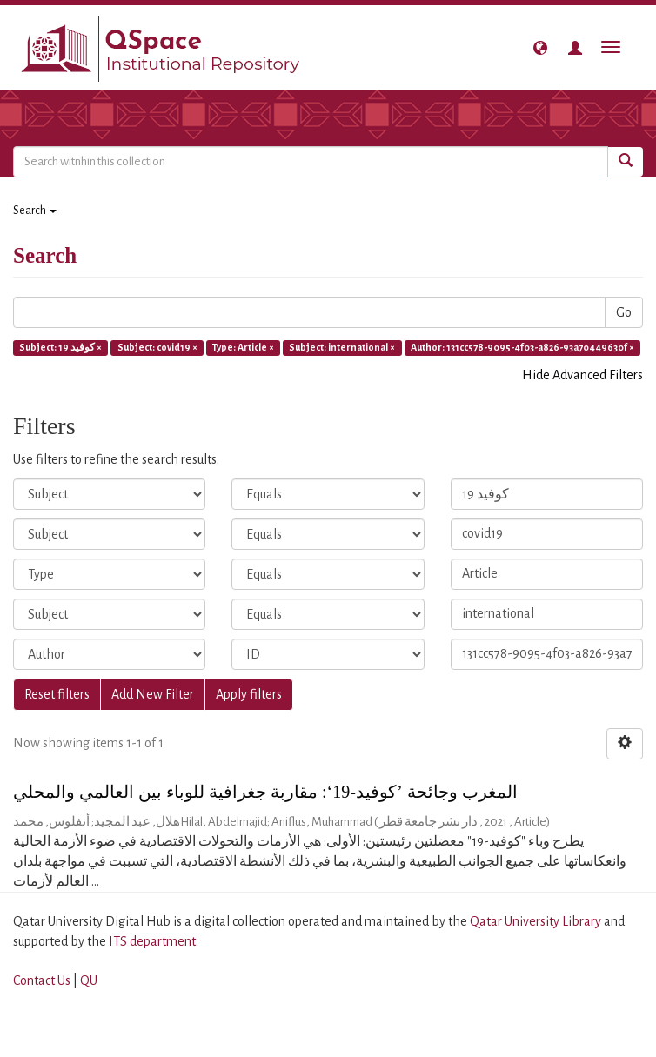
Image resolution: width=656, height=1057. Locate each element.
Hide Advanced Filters (582, 375)
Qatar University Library (537, 921)
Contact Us (41, 980)
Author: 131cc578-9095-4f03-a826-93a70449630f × (522, 347)
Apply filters (249, 694)
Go (624, 312)
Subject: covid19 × (157, 347)
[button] (540, 48)
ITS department (152, 941)
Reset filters (57, 694)
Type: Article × (243, 347)
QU (88, 980)
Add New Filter (152, 694)
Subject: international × (342, 347)
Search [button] (35, 210)
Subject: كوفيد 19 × (60, 347)
